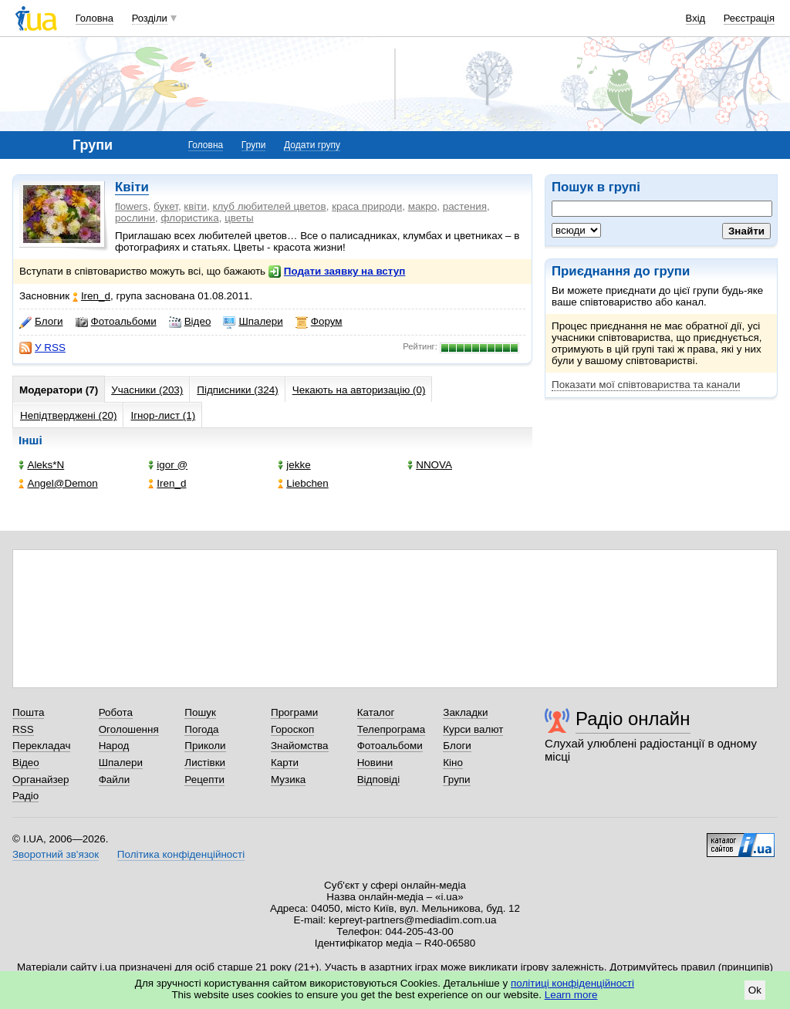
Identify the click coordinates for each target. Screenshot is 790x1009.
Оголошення (129, 729)
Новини (375, 762)
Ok (754, 990)
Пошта (28, 712)
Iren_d (91, 296)
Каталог (376, 712)
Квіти (132, 187)
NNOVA (429, 465)
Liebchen (303, 483)
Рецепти (204, 779)
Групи (253, 145)
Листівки (204, 762)
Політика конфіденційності (181, 854)
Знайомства (300, 745)
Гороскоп (292, 729)
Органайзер (40, 779)
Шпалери (252, 322)
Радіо (25, 795)
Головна (94, 18)
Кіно (453, 762)
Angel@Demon (58, 483)
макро (422, 206)
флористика (189, 218)
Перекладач (41, 745)
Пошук (200, 712)
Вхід (696, 18)
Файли (114, 779)
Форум (319, 322)
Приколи (204, 745)
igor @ (167, 465)
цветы (239, 218)
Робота (116, 712)
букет (166, 206)
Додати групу (312, 145)
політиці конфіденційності (572, 983)
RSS (23, 729)
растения (465, 206)
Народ (114, 745)
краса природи (367, 206)
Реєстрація (749, 18)
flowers (131, 206)
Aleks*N (41, 465)
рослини (135, 218)
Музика (288, 779)
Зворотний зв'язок (55, 854)
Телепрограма (391, 729)
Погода (201, 729)
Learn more (571, 995)
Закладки (465, 712)
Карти (285, 762)
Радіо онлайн (633, 718)
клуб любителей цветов (269, 206)
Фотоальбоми (116, 322)
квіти (195, 206)
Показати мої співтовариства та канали (646, 384)
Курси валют (473, 729)
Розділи (149, 18)
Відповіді (378, 779)
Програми (294, 712)
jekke (294, 465)
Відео (190, 322)
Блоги (41, 322)
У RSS (42, 348)
